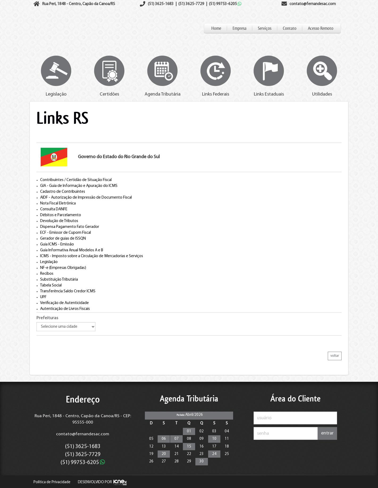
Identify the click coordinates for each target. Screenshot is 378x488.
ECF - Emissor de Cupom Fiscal (65, 233)
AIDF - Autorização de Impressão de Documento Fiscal (86, 197)
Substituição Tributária (59, 279)
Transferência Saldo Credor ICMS (67, 291)
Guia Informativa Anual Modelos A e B (71, 250)
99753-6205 (225, 4)
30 (201, 462)
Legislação (49, 262)
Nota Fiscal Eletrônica (58, 203)
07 (176, 439)
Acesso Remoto (320, 28)
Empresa (239, 28)
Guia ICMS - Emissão (57, 244)
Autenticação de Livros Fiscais (65, 309)
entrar (327, 433)
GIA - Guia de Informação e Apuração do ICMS (78, 186)
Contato (289, 28)
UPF (43, 297)
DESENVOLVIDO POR (95, 482)
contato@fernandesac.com (82, 434)
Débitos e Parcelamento (60, 215)
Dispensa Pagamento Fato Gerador (69, 227)
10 (214, 439)
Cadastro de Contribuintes (62, 192)
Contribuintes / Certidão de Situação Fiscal (76, 180)
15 (189, 447)
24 (214, 454)
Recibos (46, 274)
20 (164, 454)
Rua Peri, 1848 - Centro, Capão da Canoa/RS (78, 4)
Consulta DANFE (53, 209)
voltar (334, 356)
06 (164, 439)
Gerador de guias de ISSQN (63, 238)
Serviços (264, 28)
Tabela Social (51, 285)
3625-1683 (161, 4)
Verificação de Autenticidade (64, 303)
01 (189, 431)
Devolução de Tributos (59, 221)
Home (216, 28)
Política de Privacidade (51, 482)
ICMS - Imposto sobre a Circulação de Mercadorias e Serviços (91, 256)
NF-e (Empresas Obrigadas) (63, 268)
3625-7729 (191, 4)
